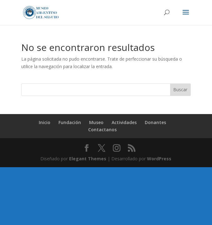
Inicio (44, 122)
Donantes (155, 122)
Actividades (124, 122)
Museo (96, 122)
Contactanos (102, 129)
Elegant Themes (87, 159)
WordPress (159, 159)
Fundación (69, 122)
